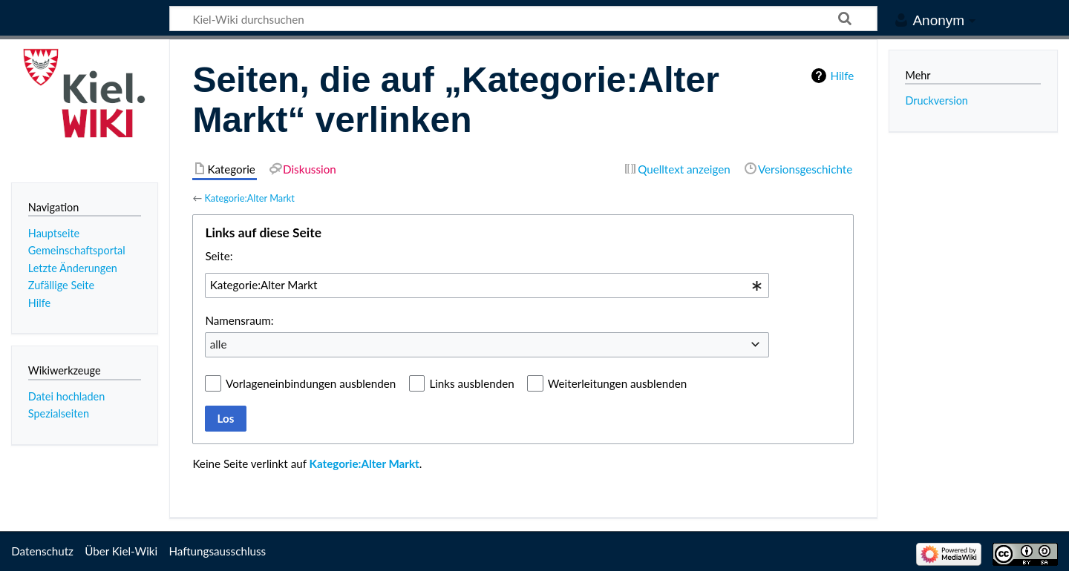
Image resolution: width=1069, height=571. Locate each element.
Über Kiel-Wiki (121, 551)
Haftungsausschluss (217, 551)
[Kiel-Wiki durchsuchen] (523, 18)
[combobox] (487, 285)
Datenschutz (42, 551)
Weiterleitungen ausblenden (617, 383)
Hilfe (842, 75)
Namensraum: (239, 320)
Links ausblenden (471, 383)
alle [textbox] (218, 344)
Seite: (218, 256)
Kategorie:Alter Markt (249, 198)
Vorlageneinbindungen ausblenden (311, 383)
